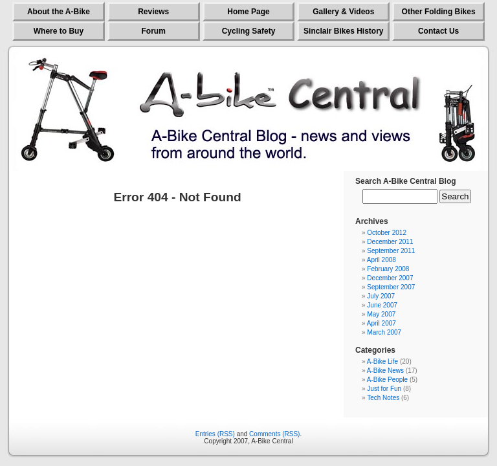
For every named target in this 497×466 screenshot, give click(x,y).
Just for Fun (384, 388)
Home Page (248, 11)
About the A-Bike (58, 11)
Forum (154, 31)
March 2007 (384, 332)
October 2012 (386, 232)
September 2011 (391, 250)
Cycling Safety (249, 31)
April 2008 (381, 259)
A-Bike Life (382, 361)
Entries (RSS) (215, 434)
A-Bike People (387, 379)
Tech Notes (383, 397)
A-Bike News (385, 370)
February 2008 (388, 268)
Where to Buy (58, 31)
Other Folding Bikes (439, 11)
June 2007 (382, 305)
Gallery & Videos (343, 11)
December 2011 (390, 241)
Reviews (153, 11)
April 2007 (381, 323)
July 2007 (381, 296)
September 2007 (391, 287)
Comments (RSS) (274, 434)
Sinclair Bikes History (343, 31)
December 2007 (390, 278)
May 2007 (381, 314)
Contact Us (438, 31)
